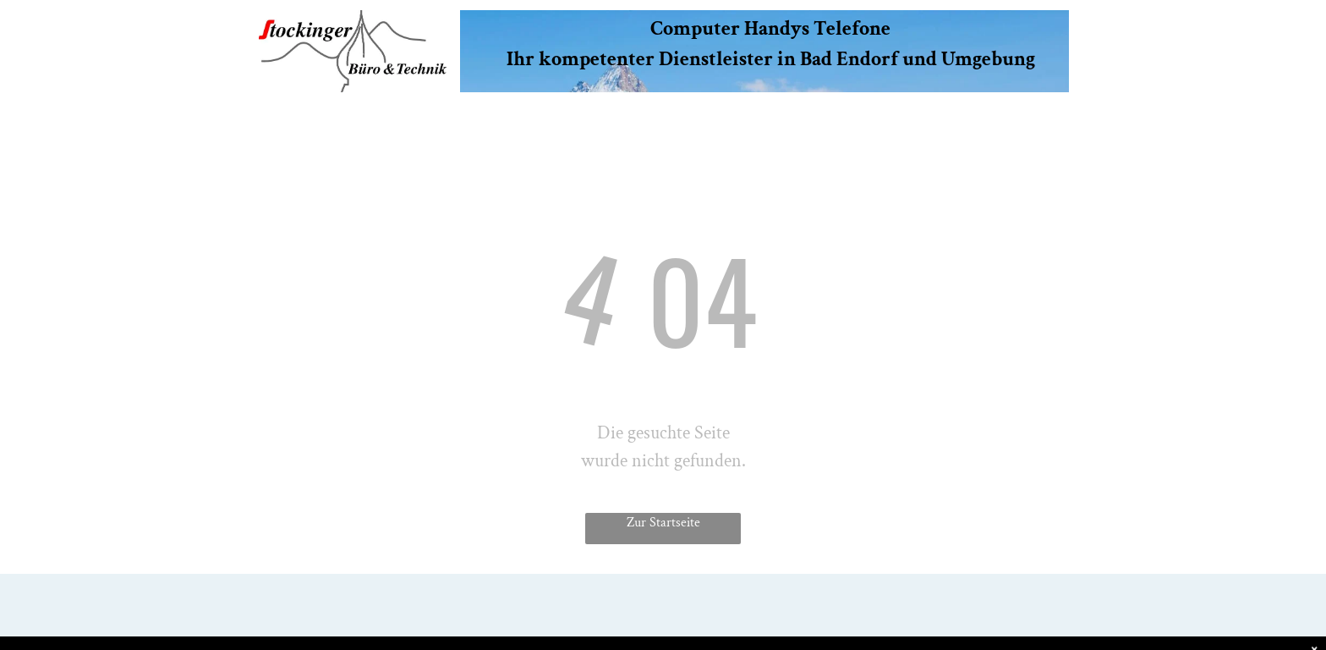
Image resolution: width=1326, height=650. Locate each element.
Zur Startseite (663, 523)
